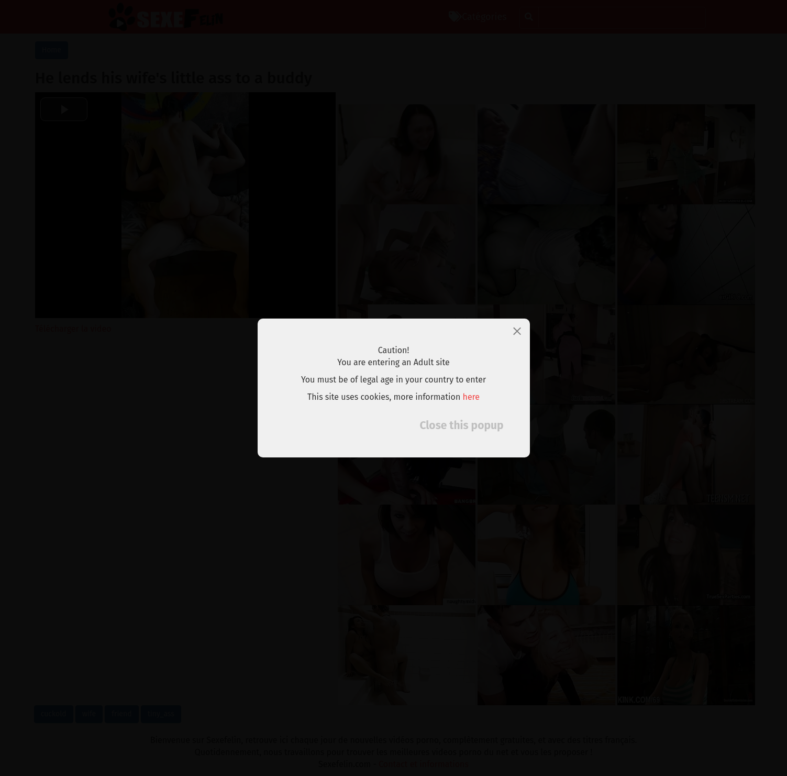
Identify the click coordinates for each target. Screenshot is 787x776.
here (471, 397)
